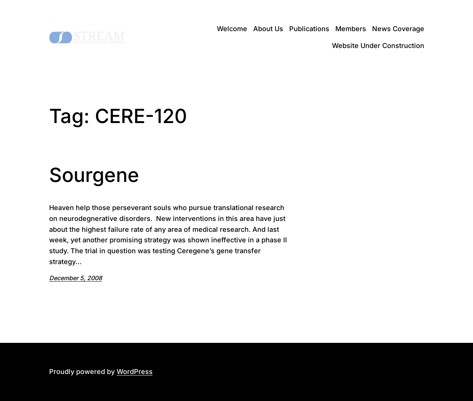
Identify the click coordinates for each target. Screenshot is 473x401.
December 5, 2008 (75, 278)
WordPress (135, 371)
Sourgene (94, 175)
